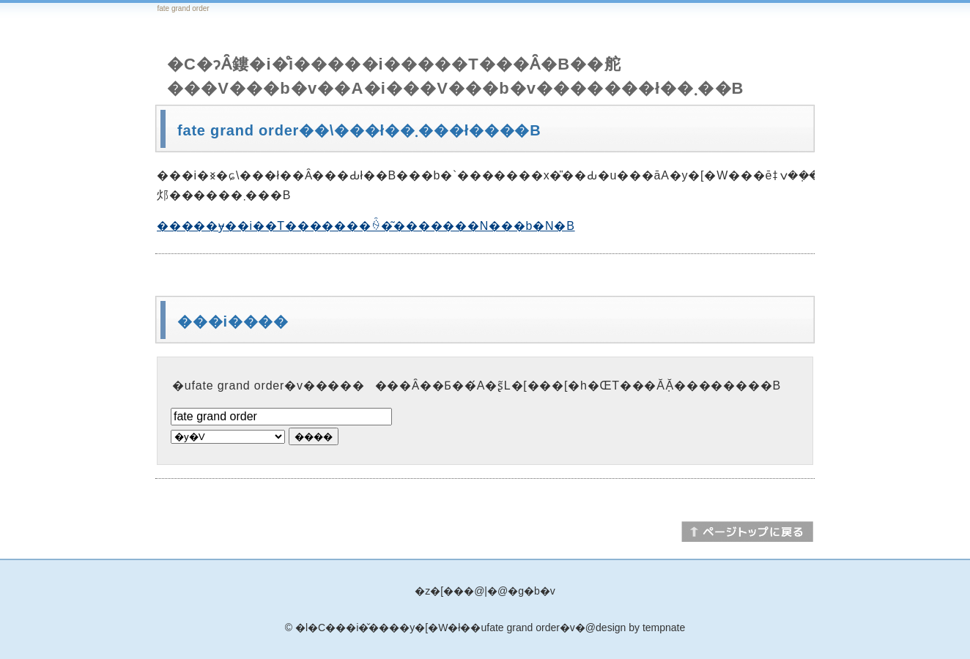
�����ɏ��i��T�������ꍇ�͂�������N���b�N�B (366, 226)
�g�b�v (531, 591)
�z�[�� (439, 591)
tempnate (664, 627)
